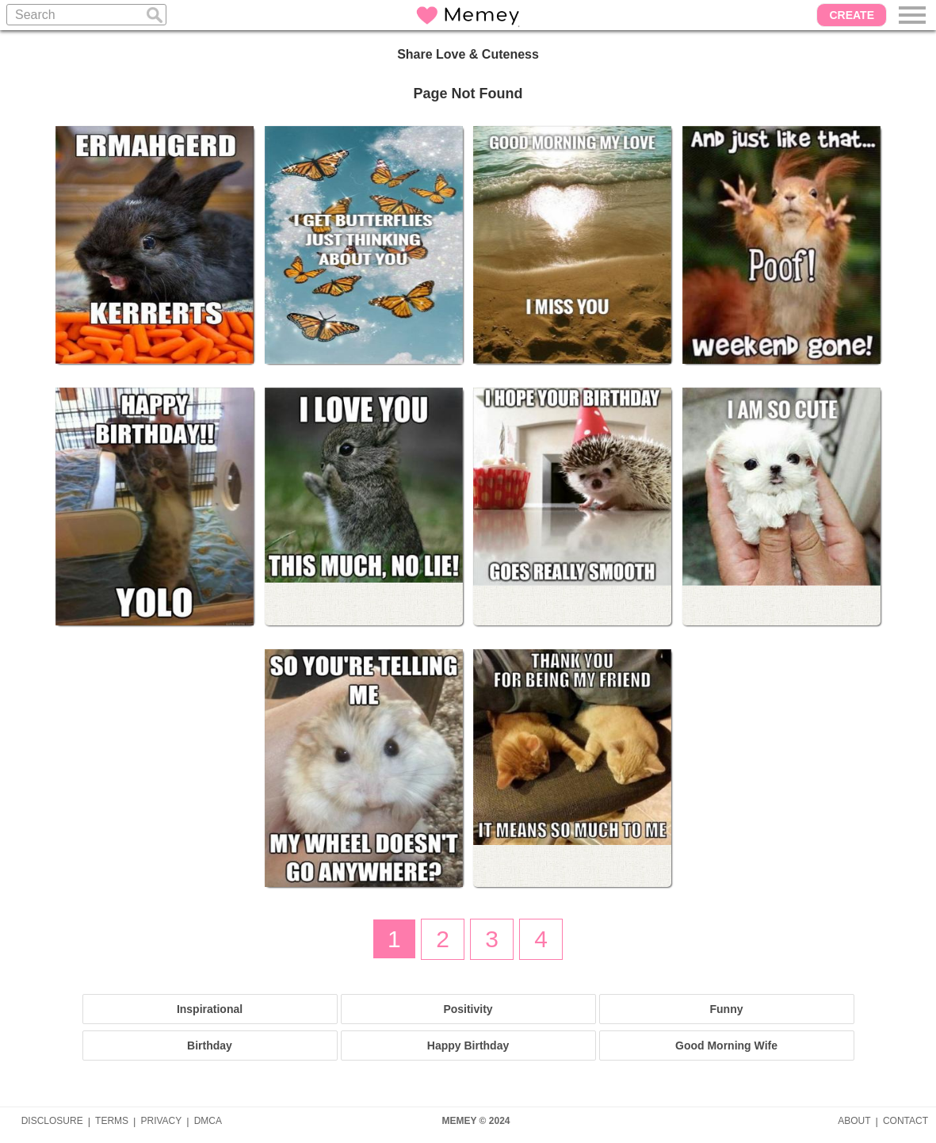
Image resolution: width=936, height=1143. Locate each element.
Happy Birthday (468, 1045)
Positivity (467, 1009)
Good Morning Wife (726, 1045)
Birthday (209, 1045)
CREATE (851, 15)
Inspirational (210, 1009)
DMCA (208, 1120)
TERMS (111, 1120)
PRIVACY (160, 1120)
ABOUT (854, 1120)
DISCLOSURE (52, 1120)
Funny (726, 1009)
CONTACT (905, 1120)
